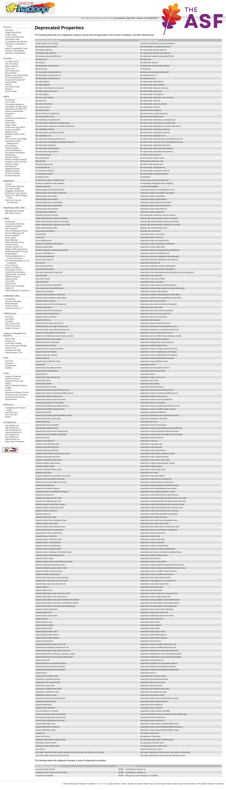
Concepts (9, 321)
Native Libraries (11, 66)
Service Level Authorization (16, 75)
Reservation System (13, 270)
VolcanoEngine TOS (13, 352)
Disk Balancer (11, 166)
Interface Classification (14, 51)
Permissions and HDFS (15, 127)
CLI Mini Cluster (12, 61)
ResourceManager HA (14, 233)
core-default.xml (12, 425)
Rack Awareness (12, 71)
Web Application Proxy (14, 242)
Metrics (8, 417)
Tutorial (8, 184)
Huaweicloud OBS (13, 350)
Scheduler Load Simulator (16, 395)
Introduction (10, 299)
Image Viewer (11, 125)
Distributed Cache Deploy (16, 193)
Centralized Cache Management (13, 142)
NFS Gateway (11, 146)
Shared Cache (11, 279)
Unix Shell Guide (12, 87)
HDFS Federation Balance (16, 385)
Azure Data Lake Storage (16, 345)
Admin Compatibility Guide (16, 48)
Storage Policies (12, 157)
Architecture (10, 100)
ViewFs (8, 116)
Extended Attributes (13, 150)
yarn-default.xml (12, 434)
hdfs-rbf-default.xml (13, 430)
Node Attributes (11, 240)
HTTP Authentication (14, 77)
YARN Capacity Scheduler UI (17, 290)
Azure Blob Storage (13, 343)
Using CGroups (11, 265)
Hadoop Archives (12, 379)
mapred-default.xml (13, 432)
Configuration (10, 365)
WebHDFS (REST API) (15, 134)
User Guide (10, 102)
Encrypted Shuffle (12, 189)
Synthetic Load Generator (16, 162)
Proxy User (10, 68)
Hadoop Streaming (13, 376)
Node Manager (11, 303)
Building (8, 368)
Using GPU (10, 281)
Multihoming (10, 155)
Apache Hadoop (102, 18)
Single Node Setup (13, 32)
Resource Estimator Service (17, 392)
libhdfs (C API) (11, 132)
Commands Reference (14, 37)
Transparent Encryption (15, 153)
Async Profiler (11, 91)
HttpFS (8, 136)
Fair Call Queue (12, 64)
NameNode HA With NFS (16, 109)
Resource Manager (13, 301)
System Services (12, 328)
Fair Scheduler (11, 228)
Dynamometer (11, 399)
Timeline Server (11, 244)
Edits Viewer (10, 123)
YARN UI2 (9, 288)
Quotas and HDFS (13, 130)
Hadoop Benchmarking (15, 397)
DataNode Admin (12, 171)
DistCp (8, 383)
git (90, 18)
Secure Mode (10, 73)
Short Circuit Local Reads (16, 139)
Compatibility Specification (16, 41)
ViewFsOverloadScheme (15, 118)
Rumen (8, 390)
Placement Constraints (14, 286)
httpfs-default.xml (12, 439)
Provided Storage (12, 175)
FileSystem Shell (12, 39)
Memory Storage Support (15, 159)
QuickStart (9, 319)
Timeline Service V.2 (13, 247)
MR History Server (13, 213)
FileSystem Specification (15, 53)
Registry (8, 89)
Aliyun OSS (10, 339)
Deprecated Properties (14, 441)
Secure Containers (13, 267)
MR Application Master (14, 211)
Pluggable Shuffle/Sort (14, 191)
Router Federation (12, 173)
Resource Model (12, 235)
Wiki (83, 18)
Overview (9, 30)
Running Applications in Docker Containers (15, 257)
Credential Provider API (15, 80)
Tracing (8, 84)
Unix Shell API (11, 415)
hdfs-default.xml (12, 428)
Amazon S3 (10, 341)
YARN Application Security (16, 251)
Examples (9, 363)
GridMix (8, 388)
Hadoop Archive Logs (14, 381)
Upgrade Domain (12, 169)
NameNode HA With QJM (16, 107)
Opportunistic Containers (15, 274)
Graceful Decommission (15, 272)
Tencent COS (10, 348)
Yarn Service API (12, 323)
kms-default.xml (12, 437)
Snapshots (9, 120)
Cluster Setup (11, 35)
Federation (9, 113)
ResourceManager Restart (16, 231)
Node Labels (10, 238)
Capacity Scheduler (13, 226)
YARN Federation (12, 277)
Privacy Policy (102, 784)
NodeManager (11, 254)
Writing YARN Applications (16, 249)
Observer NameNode (14, 111)
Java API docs (11, 412)
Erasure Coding (11, 164)
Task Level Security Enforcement (13, 201)
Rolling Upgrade (12, 148)
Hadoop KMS (10, 82)
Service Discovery (12, 326)
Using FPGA (10, 284)
